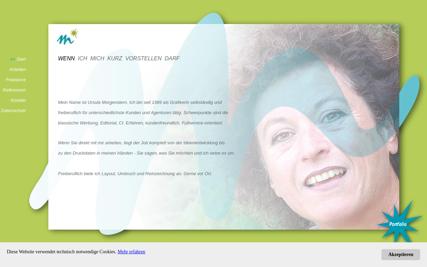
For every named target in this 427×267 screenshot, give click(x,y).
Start (21, 59)
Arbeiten (17, 69)
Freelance (16, 79)
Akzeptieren (400, 254)
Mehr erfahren (131, 251)
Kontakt (18, 100)
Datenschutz (13, 110)
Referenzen (14, 90)
